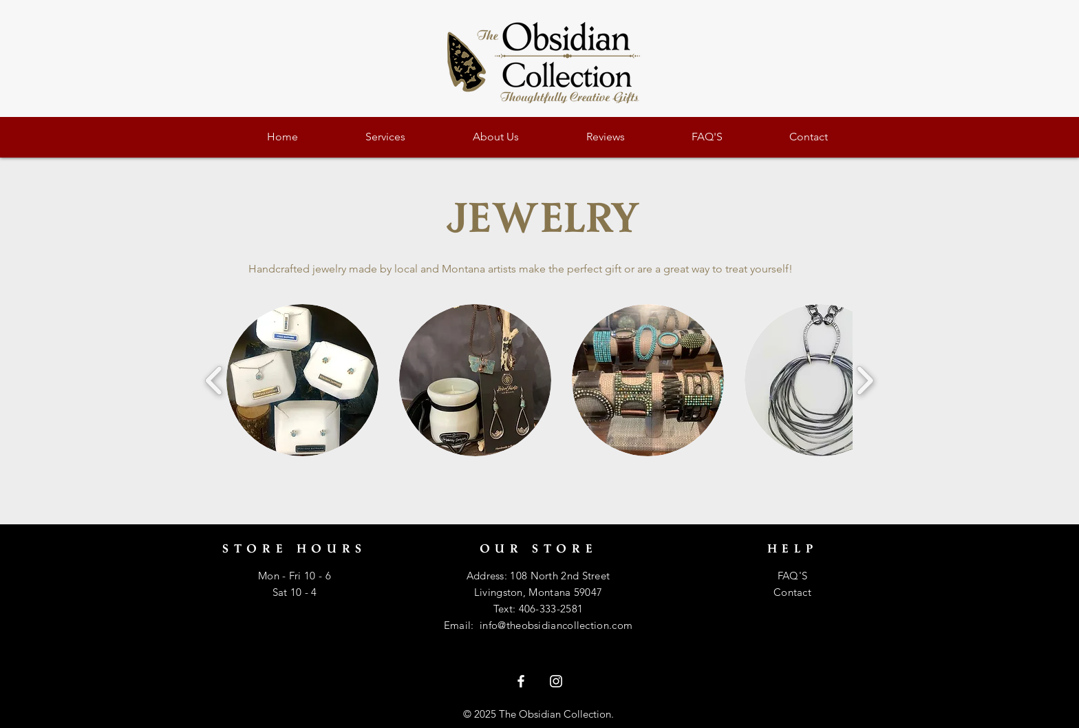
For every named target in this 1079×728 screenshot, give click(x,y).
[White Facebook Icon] (521, 681)
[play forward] (864, 380)
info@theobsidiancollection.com (556, 625)
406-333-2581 (551, 608)
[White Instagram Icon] (556, 681)
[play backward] (214, 380)
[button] (302, 380)
